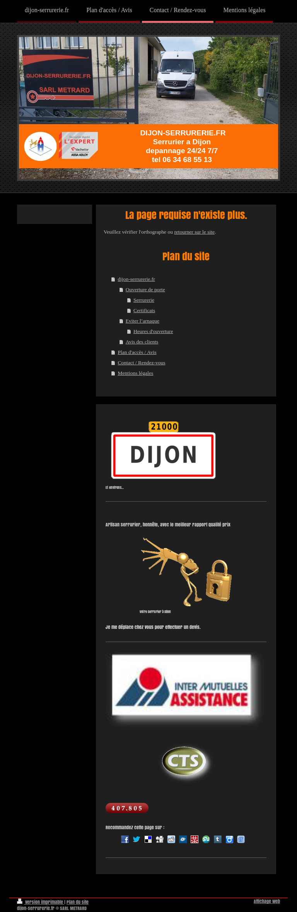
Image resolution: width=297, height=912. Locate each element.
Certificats (144, 310)
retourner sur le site (194, 232)
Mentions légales (135, 373)
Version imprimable (40, 902)
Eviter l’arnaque (142, 321)
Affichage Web (267, 901)
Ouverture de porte (145, 289)
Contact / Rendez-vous (141, 362)
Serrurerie (143, 300)
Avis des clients (142, 342)
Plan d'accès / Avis (137, 352)
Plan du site (78, 902)
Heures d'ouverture (153, 331)
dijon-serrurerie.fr (136, 279)
